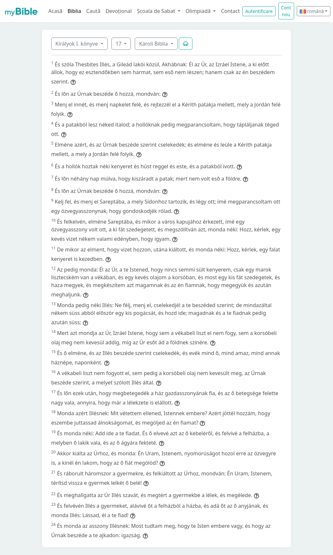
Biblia (74, 11)
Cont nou (286, 11)
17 (119, 43)
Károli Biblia (154, 43)
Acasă (55, 11)
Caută (93, 11)
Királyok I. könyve (77, 43)
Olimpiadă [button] (199, 11)
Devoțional (119, 11)
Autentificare (258, 11)
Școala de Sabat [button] (157, 11)
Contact (230, 11)
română (312, 11)
